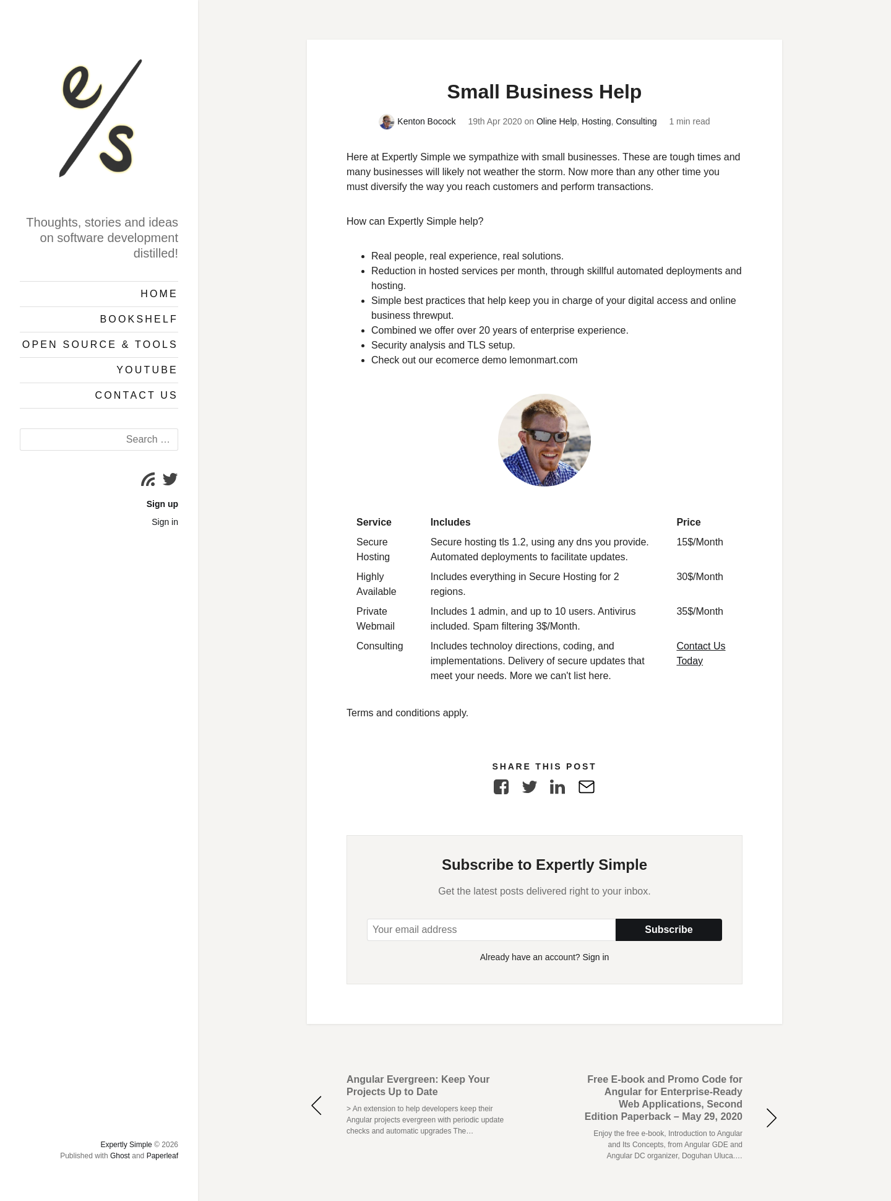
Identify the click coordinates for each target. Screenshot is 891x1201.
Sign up (162, 504)
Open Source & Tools (100, 344)
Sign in (165, 522)
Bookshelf (139, 319)
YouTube (147, 370)
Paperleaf (162, 1155)
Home (159, 293)
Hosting (596, 121)
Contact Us (136, 395)
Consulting (636, 121)
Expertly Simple (126, 1144)
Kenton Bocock (417, 121)
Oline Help (556, 121)
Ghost (120, 1155)
